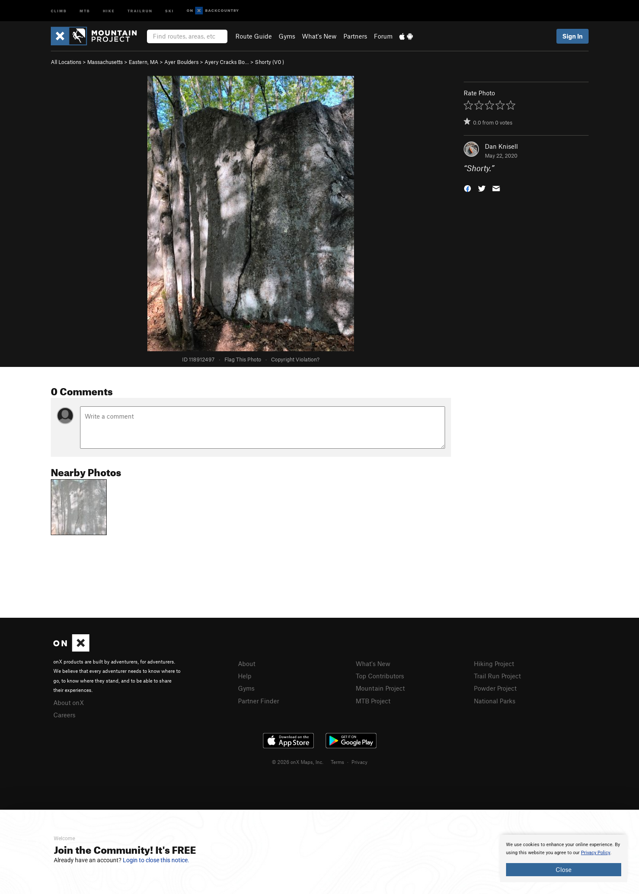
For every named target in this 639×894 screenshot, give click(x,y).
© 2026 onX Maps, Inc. (298, 762)
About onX (68, 702)
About (246, 663)
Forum (383, 36)
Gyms (287, 36)
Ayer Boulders (181, 61)
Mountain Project (380, 688)
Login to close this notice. (156, 860)
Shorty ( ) (269, 61)
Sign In (572, 36)
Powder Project (495, 688)
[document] (563, 858)
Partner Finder (258, 701)
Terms (337, 762)
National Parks (494, 701)
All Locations (66, 61)
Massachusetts (105, 61)
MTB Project (373, 701)
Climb (59, 10)
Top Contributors (380, 676)
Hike (109, 10)
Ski (169, 10)
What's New (319, 36)
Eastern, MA (143, 61)
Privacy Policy (595, 852)
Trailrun (139, 10)
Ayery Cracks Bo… (227, 61)
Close (564, 869)
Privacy (359, 762)
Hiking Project (494, 663)
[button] (467, 188)
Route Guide (253, 36)
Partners (355, 36)
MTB (85, 10)
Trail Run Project (497, 676)
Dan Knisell (501, 146)
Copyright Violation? (295, 359)
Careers (64, 715)
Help (245, 676)
